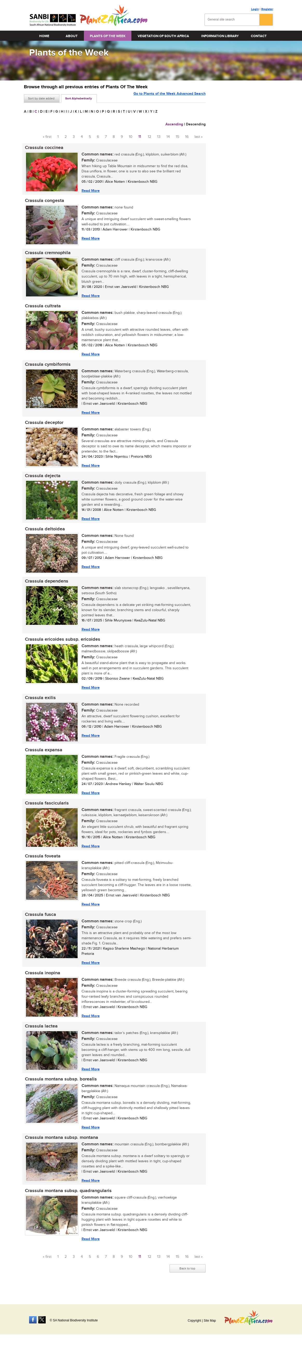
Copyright (194, 1320)
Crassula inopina (41, 982)
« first (47, 137)
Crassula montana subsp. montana (60, 1148)
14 (168, 137)
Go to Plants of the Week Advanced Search (169, 98)
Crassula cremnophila (47, 254)
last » (198, 137)
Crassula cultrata (42, 308)
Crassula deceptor (43, 426)
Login (255, 9)
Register (267, 9)
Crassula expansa (42, 756)
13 (158, 137)
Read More (89, 190)
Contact (259, 36)
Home (44, 36)
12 (149, 137)
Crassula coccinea (43, 148)
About (72, 36)
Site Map (210, 1320)
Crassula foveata (41, 864)
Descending (196, 124)
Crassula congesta (43, 201)
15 (177, 137)
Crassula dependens (45, 586)
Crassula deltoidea (44, 533)
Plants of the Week (107, 36)
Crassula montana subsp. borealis (60, 1089)
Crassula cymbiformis (47, 367)
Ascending (174, 124)
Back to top (187, 1280)
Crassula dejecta (41, 479)
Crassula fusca (39, 923)
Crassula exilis (39, 704)
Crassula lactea (40, 1035)
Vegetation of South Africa (163, 36)
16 (187, 137)
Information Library (220, 36)
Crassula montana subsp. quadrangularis (67, 1202)
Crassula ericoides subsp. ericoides (61, 645)
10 (130, 137)
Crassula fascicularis (46, 810)
